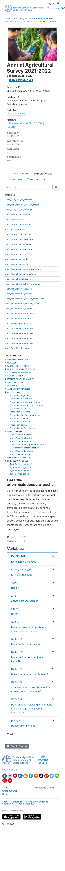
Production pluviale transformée (25, 402)
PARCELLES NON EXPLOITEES (20, 369)
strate (14, 608)
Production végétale (19, 395)
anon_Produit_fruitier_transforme (20, 274)
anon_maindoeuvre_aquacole (19, 289)
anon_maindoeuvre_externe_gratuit (22, 204)
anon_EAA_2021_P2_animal (18, 234)
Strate (14, 613)
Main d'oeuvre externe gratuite (24, 447)
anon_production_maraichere (19, 239)
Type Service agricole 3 (21, 470)
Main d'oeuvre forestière (21, 451)
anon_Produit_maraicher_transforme (22, 284)
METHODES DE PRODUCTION (19, 379)
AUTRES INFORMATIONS (17, 389)
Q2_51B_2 (16, 638)
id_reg (14, 582)
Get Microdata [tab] (36, 179)
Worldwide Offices (44, 787)
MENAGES (10, 363)
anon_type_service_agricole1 (19, 328)
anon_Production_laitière (17, 254)
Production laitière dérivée (22, 428)
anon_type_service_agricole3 (19, 338)
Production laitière (18, 408)
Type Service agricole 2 (21, 467)
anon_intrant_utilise (14, 219)
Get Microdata (21, 80)
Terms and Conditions (37, 801)
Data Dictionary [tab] (43, 174)
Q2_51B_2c (17, 669)
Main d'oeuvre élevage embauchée (27, 444)
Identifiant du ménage (23, 561)
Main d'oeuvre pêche (20, 454)
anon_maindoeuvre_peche (18, 318)
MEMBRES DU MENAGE (16, 359)
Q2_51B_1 (16, 621)
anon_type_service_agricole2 (19, 333)
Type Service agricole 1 (21, 464)
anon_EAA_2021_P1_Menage (18, 209)
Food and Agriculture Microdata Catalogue (32, 18)
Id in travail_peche (21, 574)
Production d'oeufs (19, 418)
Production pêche (18, 425)
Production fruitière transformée (25, 415)
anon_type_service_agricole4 (19, 343)
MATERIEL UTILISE (14, 382)
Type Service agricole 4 (21, 474)
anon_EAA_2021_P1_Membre (18, 199)
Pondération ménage (23, 725)
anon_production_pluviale (17, 224)
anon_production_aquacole (18, 244)
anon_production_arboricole (18, 214)
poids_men (17, 720)
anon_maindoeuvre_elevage (18, 293)
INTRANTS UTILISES (15, 375)
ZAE (13, 595)
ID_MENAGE (18, 556)
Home (7, 18)
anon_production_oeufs (16, 259)
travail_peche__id (21, 569)
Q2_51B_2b (17, 651)
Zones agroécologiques (24, 600)
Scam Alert (7, 803)
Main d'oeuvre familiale (21, 434)
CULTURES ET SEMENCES (18, 372)
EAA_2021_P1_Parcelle (15, 229)
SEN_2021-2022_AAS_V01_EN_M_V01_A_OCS (35, 21)
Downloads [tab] (15, 179)
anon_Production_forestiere (18, 249)
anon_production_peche (17, 264)
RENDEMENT (12, 385)
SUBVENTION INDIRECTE (17, 457)
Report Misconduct (26, 803)
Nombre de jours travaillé (26, 644)
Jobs (4, 801)
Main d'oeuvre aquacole (21, 441)
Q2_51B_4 (16, 699)
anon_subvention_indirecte (18, 323)
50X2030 (9, 21)
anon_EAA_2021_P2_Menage (18, 348)
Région (15, 587)
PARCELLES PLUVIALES (17, 366)
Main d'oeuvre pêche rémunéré (29, 674)
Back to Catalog (17, 746)
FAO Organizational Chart (9, 790)
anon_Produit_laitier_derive (18, 279)
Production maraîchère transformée (27, 405)
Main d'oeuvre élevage (21, 438)
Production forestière (20, 411)
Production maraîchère (21, 398)
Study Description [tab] (19, 174)
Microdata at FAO (56, 8)
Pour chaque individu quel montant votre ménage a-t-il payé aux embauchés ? (31, 708)
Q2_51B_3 (16, 682)
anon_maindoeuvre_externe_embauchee (24, 298)
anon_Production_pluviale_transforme (23, 269)
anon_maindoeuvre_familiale (18, 308)
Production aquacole (20, 421)
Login (49, 3)
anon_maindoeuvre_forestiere (19, 313)
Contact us (16, 801)
